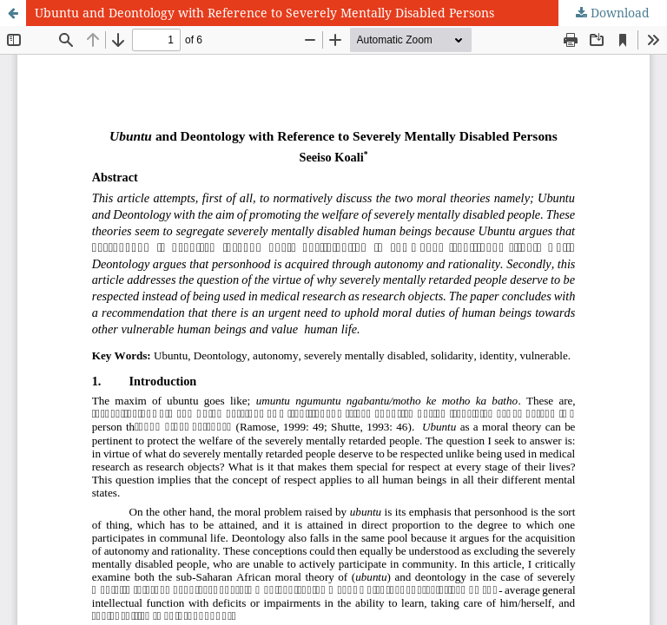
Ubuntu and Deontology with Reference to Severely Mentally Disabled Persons (264, 12)
